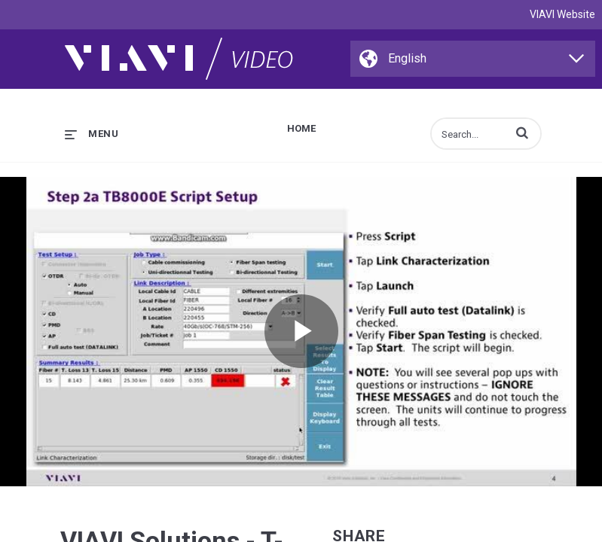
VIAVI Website (562, 14)
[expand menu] (91, 133)
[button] (522, 132)
